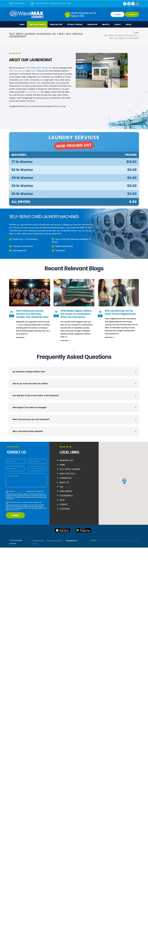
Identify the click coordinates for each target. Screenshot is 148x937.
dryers (33, 71)
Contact (117, 24)
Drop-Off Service (32, 92)
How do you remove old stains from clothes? (30, 383)
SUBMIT (15, 515)
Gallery (128, 24)
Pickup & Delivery (74, 24)
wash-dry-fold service (82, 224)
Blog (62, 500)
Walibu (35, 543)
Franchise (117, 14)
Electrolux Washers (57, 227)
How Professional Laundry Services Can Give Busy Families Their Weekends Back (32, 314)
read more (21, 337)
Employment (66, 491)
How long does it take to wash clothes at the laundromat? (36, 395)
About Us (105, 24)
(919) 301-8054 (16, 3)
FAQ (61, 486)
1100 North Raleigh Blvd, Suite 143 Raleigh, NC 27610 (118, 540)
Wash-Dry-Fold (56, 24)
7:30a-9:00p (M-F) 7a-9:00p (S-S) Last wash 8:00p (51, 3)
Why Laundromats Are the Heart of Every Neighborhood (120, 312)
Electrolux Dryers (70, 230)
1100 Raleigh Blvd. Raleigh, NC (38, 68)
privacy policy (38, 541)
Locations (132, 14)
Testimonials (66, 495)
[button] (92, 93)
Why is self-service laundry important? (28, 431)
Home (22, 24)
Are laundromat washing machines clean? (29, 371)
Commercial (92, 24)
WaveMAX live (66, 460)
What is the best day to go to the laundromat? (31, 419)
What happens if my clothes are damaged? (30, 407)
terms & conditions (20, 491)
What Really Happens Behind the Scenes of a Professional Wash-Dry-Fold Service (75, 314)
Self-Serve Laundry (37, 24)
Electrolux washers (17, 71)
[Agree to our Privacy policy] (7, 492)
